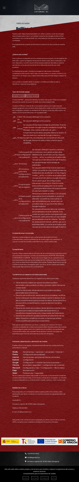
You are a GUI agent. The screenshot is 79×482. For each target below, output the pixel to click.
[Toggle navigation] (4, 8)
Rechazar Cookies (32, 96)
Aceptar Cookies (18, 96)
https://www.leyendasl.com (31, 34)
